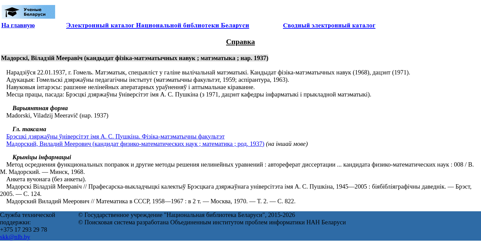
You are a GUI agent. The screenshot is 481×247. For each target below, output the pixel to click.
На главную (18, 25)
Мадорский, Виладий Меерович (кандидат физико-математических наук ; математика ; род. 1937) (135, 143)
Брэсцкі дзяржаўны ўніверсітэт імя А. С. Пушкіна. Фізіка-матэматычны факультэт (115, 136)
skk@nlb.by (15, 236)
